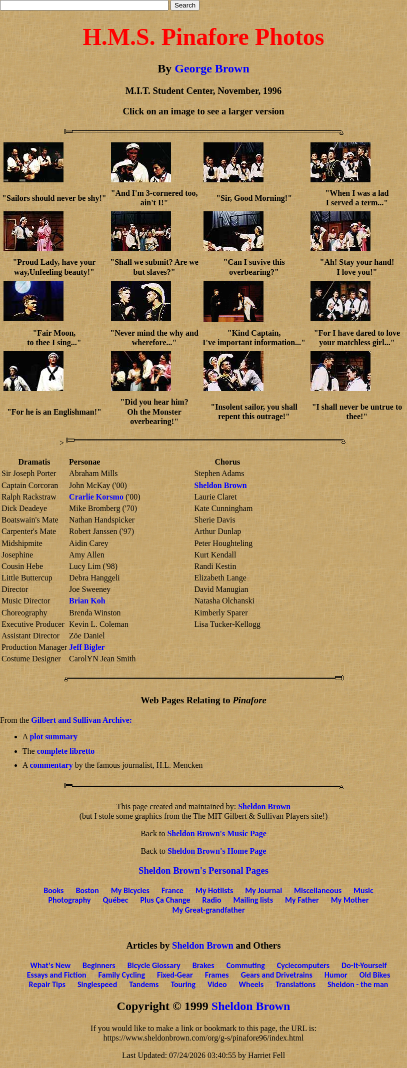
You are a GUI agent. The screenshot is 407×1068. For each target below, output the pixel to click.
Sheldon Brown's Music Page (216, 833)
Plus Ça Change (165, 900)
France (173, 890)
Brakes (203, 965)
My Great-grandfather (208, 910)
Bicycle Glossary (154, 965)
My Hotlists (214, 890)
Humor (336, 975)
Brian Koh (87, 600)
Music (364, 890)
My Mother (350, 900)
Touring (183, 984)
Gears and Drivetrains (276, 975)
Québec (115, 900)
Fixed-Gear (175, 975)
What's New (50, 965)
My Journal (263, 890)
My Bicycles (130, 890)
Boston (87, 890)
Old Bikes (375, 975)
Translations (296, 984)
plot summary (54, 736)
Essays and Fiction (56, 975)
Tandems (143, 984)
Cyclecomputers (303, 965)
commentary (51, 765)
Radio (212, 900)
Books (54, 890)
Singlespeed (97, 984)
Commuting (245, 965)
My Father (302, 900)
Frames (217, 975)
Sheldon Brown (220, 485)
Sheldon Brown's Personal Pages (203, 870)
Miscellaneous (318, 890)
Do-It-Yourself (364, 965)
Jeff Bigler (87, 647)
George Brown (212, 68)
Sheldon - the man (358, 984)
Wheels (251, 984)
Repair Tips (47, 984)
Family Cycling (121, 975)
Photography (69, 900)
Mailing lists (253, 900)
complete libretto (66, 751)
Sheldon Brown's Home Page (217, 851)
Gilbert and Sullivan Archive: (81, 720)
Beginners (99, 965)
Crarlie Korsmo (96, 497)
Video (217, 984)
